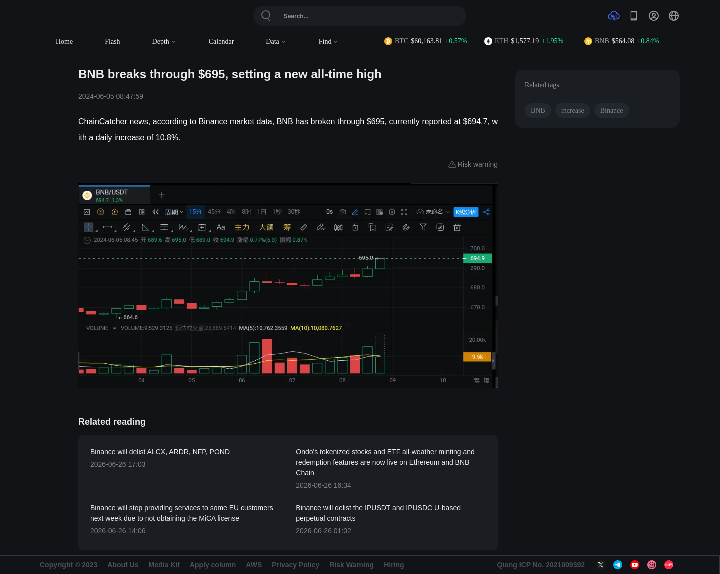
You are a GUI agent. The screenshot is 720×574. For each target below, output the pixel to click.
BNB (538, 110)
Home (64, 41)
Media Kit (164, 565)
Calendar (221, 41)
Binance (612, 110)
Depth (164, 41)
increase (573, 110)
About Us (123, 565)
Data (276, 41)
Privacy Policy (296, 565)
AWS (254, 565)
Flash (112, 41)
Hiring (394, 565)
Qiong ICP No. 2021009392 (541, 565)
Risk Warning (352, 565)
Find (329, 41)
